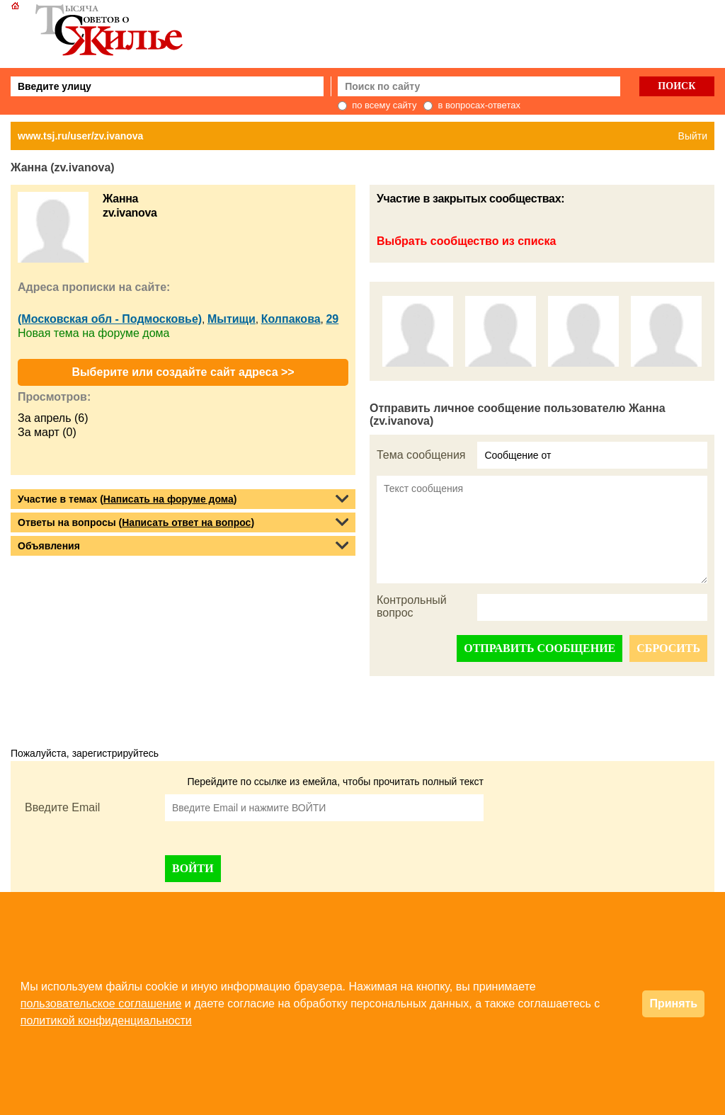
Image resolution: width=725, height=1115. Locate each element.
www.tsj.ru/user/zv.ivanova (80, 136)
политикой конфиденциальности (106, 1020)
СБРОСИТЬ (668, 648)
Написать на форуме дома (168, 499)
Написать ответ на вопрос (186, 522)
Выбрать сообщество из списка (466, 241)
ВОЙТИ (193, 868)
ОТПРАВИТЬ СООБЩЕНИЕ (539, 648)
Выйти (692, 136)
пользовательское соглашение (101, 1003)
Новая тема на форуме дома (93, 333)
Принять (673, 1003)
